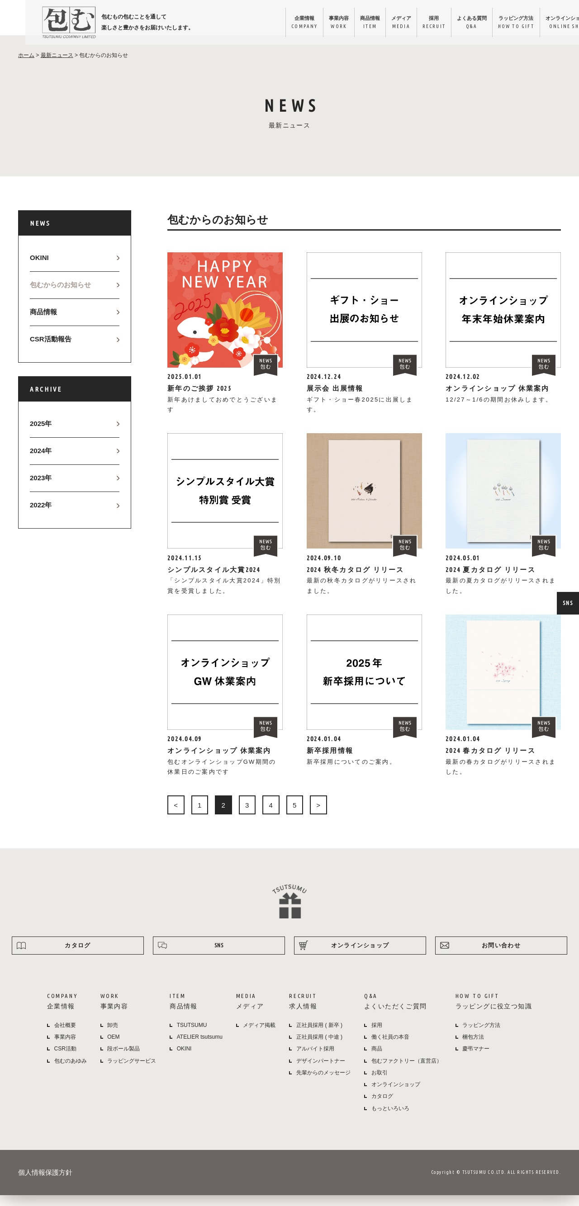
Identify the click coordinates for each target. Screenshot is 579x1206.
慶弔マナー (475, 1059)
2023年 (41, 488)
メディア (355, 23)
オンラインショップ (539, 23)
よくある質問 (433, 23)
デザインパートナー (320, 1071)
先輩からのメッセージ (323, 1083)
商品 (376, 1059)
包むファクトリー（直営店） (406, 1071)
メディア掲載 (259, 1036)
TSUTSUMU (192, 1036)
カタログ (77, 956)
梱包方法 (473, 1048)
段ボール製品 (123, 1059)
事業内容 (288, 23)
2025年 (41, 434)
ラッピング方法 (482, 23)
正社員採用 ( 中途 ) (319, 1048)
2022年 (41, 516)
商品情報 (321, 23)
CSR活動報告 (50, 350)
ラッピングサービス (131, 1071)
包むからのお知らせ (60, 295)
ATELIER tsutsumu (200, 1048)
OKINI (39, 268)
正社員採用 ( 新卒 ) (319, 1036)
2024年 (41, 461)
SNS (567, 603)
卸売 (112, 1036)
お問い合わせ (501, 956)
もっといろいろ (390, 1119)
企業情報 (250, 23)
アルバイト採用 (315, 1059)
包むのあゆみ (70, 1071)
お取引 (379, 1083)
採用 (391, 23)
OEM (113, 1048)
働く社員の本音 (390, 1048)
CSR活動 (65, 1059)
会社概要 (65, 1036)
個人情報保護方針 (45, 1183)
